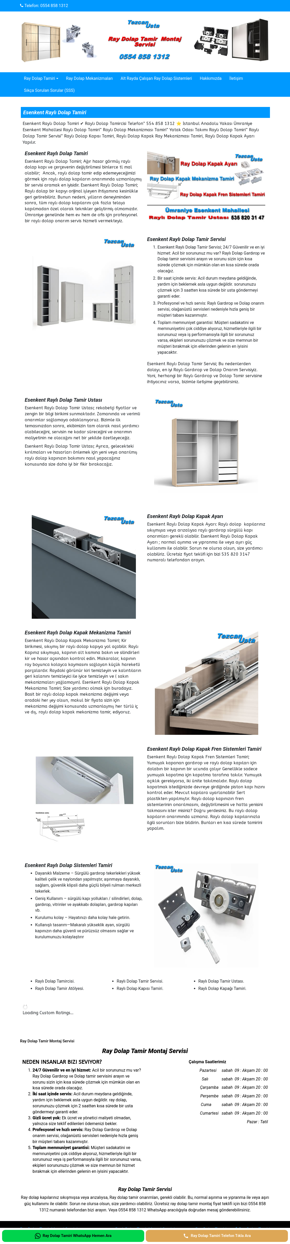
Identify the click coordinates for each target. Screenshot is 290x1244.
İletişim (236, 78)
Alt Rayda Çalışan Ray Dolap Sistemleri (156, 78)
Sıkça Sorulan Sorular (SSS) (49, 90)
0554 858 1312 (54, 5)
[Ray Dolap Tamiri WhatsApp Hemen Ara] (73, 1236)
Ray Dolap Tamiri (39, 78)
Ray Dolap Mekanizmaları (89, 78)
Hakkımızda (211, 78)
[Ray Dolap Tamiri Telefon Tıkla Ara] (217, 1236)
